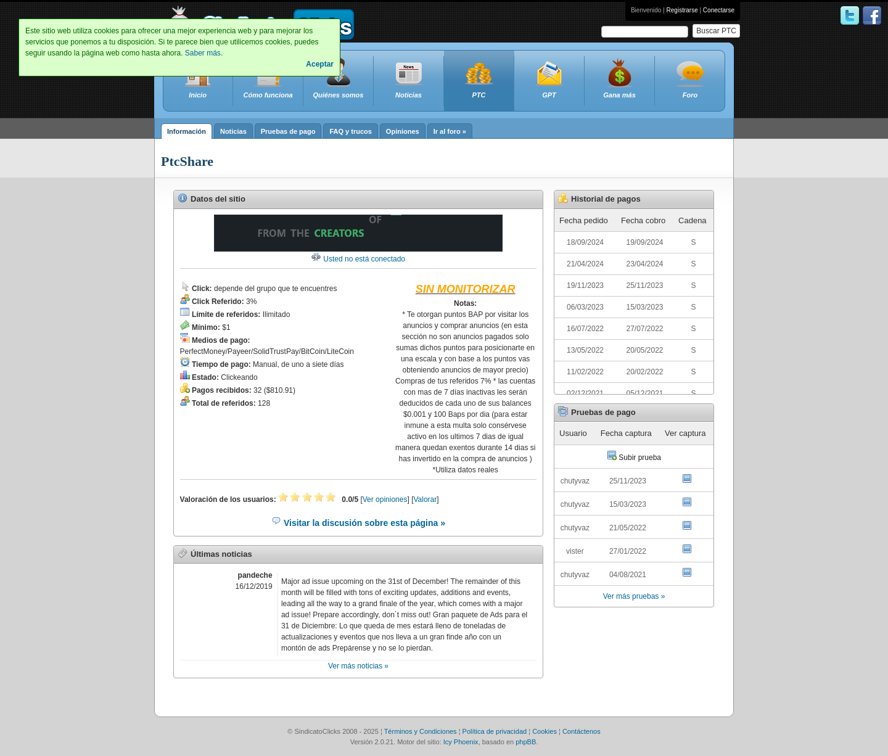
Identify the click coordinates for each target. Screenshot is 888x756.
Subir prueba (634, 457)
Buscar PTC (716, 31)
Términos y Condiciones (420, 731)
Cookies (544, 731)
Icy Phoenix (461, 742)
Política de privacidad (494, 731)
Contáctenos (581, 731)
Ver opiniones (385, 499)
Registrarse (682, 10)
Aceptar (320, 64)
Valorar (425, 499)
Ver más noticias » (358, 666)
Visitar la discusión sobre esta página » (358, 523)
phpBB (526, 742)
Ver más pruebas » (634, 596)
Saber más (203, 53)
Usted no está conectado (358, 259)
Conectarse (718, 10)
